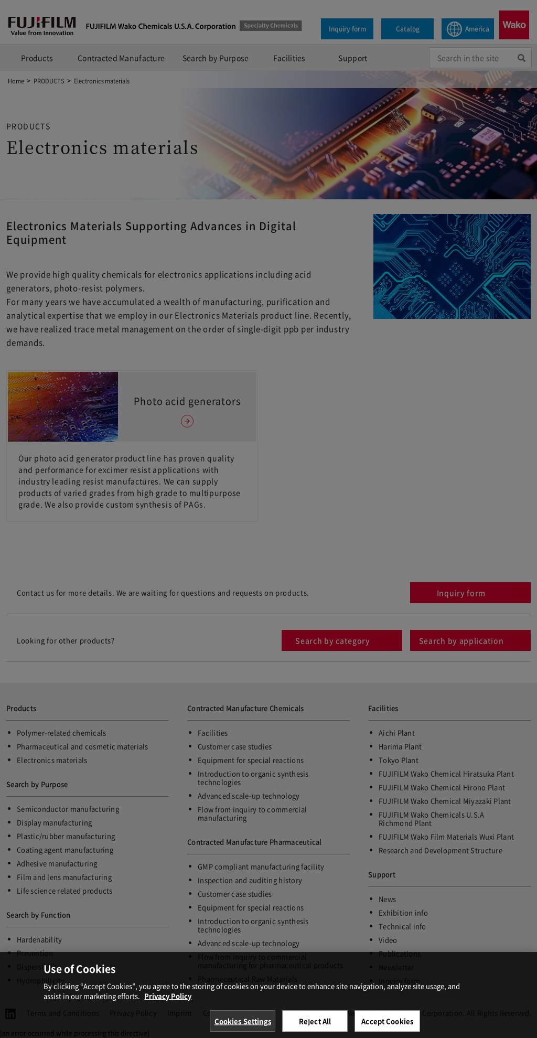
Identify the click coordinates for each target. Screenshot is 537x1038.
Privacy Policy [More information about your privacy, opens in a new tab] (167, 1003)
